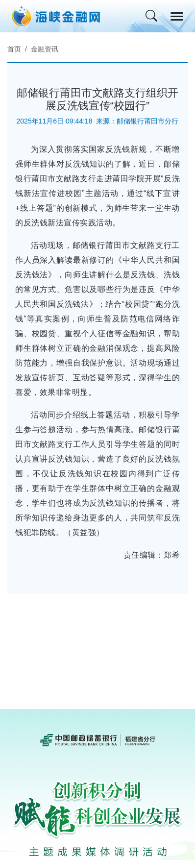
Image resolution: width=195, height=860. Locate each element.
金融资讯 (44, 49)
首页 (14, 49)
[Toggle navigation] (177, 16)
